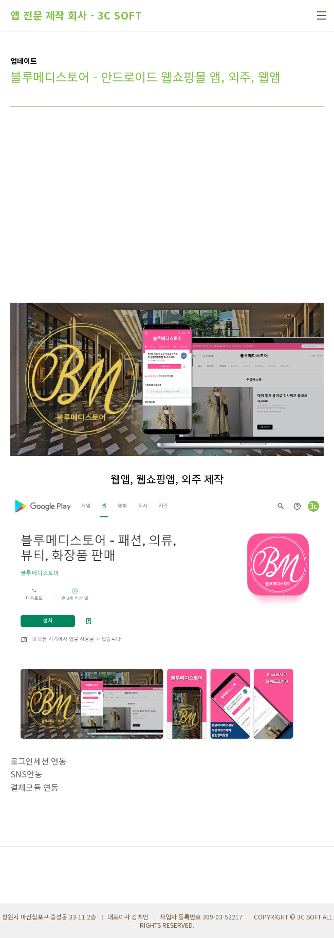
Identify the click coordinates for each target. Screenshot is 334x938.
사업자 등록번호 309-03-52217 (201, 916)
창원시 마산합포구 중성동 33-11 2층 (49, 916)
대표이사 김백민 (128, 916)
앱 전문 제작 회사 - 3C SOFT (76, 15)
